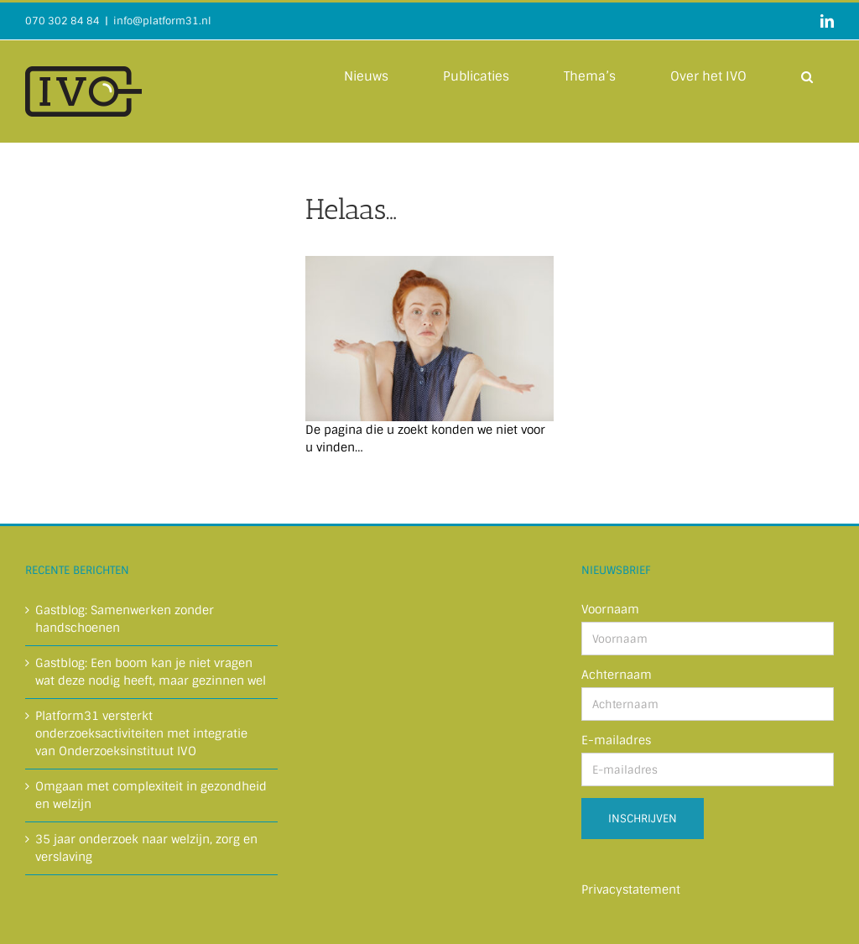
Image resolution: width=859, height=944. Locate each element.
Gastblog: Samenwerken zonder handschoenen (124, 618)
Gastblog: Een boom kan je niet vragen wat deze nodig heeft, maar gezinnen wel (150, 671)
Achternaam (616, 674)
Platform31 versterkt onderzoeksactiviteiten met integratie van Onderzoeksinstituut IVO (141, 733)
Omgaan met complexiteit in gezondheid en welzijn (151, 795)
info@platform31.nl (162, 21)
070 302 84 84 (62, 21)
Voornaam (610, 609)
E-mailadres (616, 740)
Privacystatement (630, 889)
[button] (807, 75)
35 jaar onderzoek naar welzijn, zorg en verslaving (146, 848)
